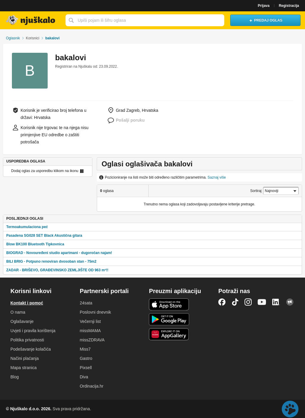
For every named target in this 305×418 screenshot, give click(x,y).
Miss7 (85, 349)
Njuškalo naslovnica (31, 20)
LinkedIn (276, 302)
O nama (17, 312)
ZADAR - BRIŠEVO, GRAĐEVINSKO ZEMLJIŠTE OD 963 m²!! (57, 270)
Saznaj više (217, 177)
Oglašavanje (22, 321)
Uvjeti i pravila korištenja (32, 330)
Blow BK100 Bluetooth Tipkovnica (35, 244)
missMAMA (90, 330)
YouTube (262, 302)
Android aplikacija (169, 319)
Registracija (289, 6)
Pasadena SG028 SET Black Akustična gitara (44, 235)
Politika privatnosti (27, 340)
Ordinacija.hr (91, 386)
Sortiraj (256, 191)
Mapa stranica (23, 367)
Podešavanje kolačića (30, 349)
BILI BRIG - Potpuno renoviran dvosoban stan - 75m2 (51, 261)
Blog (14, 376)
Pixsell (86, 367)
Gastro (86, 358)
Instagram (248, 302)
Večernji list (90, 321)
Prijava (264, 6)
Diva (84, 376)
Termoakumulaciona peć (27, 227)
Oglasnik (13, 38)
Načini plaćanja (24, 358)
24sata (86, 303)
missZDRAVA (92, 340)
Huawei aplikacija (169, 334)
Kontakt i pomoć (26, 303)
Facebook (221, 302)
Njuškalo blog (289, 302)
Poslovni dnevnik (95, 312)
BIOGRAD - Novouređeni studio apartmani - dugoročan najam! (59, 253)
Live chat (290, 409)
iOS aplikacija (169, 304)
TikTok (235, 302)
